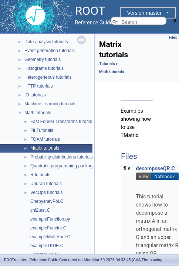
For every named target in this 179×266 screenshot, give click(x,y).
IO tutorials (35, 95)
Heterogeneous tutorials (47, 77)
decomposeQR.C (155, 168)
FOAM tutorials (45, 139)
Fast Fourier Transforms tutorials (62, 121)
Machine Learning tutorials (50, 103)
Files (173, 37)
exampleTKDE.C (46, 245)
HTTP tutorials (38, 86)
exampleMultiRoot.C (50, 236)
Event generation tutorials (49, 50)
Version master (144, 13)
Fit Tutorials (41, 130)
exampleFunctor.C (48, 228)
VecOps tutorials (46, 192)
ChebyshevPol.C (46, 201)
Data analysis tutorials (46, 41)
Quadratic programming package (62, 165)
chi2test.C (40, 210)
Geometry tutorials (42, 59)
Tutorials (107, 63)
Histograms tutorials (44, 68)
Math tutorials (37, 112)
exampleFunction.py (50, 219)
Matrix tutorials (44, 148)
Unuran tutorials (46, 183)
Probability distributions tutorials (61, 157)
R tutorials (40, 174)
